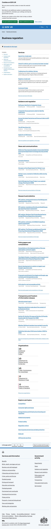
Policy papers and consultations (8, 65)
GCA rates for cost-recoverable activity (29, 284)
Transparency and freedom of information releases (9, 69)
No (21, 445)
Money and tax (6, 497)
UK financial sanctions (24, 438)
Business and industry (11, 31)
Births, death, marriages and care (11, 464)
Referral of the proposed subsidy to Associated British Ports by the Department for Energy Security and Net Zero (33, 151)
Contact (33, 514)
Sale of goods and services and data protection (31, 430)
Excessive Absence (23, 160)
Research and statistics (9, 62)
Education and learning (8, 485)
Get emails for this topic (10, 46)
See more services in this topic (25, 95)
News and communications (7, 60)
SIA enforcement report (25, 301)
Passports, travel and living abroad (11, 500)
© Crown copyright (44, 525)
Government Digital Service (9, 518)
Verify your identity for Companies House (29, 105)
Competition (22, 403)
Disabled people (6, 479)
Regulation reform (23, 425)
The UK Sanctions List (24, 127)
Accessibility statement (23, 514)
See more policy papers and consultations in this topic (30, 290)
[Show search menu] (47, 27)
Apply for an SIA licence (25, 135)
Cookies (13, 514)
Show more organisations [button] (24, 393)
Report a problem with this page (41, 445)
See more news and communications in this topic (29, 190)
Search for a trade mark (24, 56)
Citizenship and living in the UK (10, 473)
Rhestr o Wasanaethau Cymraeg (23, 516)
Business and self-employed (9, 467)
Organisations (7, 72)
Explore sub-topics (8, 74)
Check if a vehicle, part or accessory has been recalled (33, 63)
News (36, 466)
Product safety (22, 421)
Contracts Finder (23, 88)
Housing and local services (9, 494)
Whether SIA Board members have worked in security (33, 325)
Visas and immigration (8, 503)
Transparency (38, 480)
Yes (15, 445)
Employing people (7, 488)
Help (3, 514)
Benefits (4, 461)
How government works (41, 483)
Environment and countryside (10, 491)
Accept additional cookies (10, 21)
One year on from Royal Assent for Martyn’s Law (31, 168)
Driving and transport (8, 482)
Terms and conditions (7, 516)
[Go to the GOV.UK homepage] (7, 27)
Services (6, 54)
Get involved (38, 486)
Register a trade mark (24, 79)
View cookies (38, 21)
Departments (38, 463)
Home (3, 31)
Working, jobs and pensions (9, 506)
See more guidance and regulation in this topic (29, 140)
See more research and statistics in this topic (28, 236)
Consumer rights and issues (26, 408)
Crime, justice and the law (9, 476)
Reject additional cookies (26, 21)
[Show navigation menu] (41, 27)
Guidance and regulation (7, 57)
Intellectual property (24, 417)
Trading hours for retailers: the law (28, 71)
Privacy (8, 514)
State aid (20, 434)
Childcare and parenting (8, 470)
